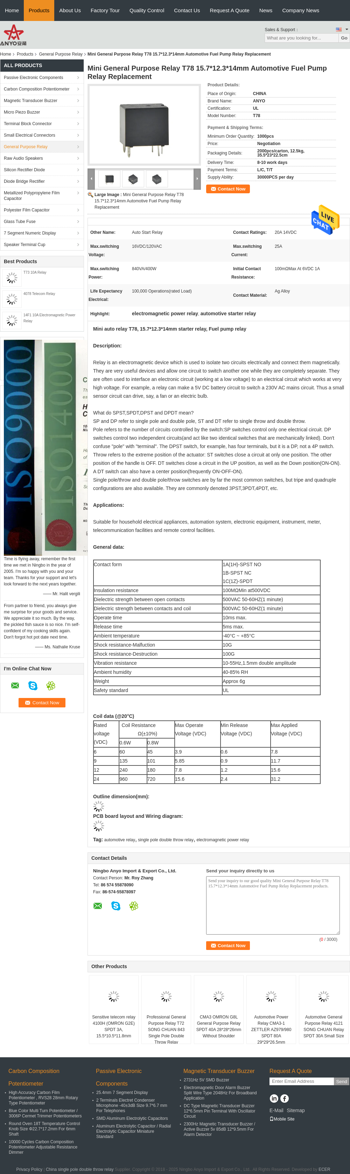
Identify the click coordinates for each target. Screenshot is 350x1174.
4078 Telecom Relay (39, 294)
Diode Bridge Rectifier (24, 181)
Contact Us (187, 10)
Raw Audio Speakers (23, 158)
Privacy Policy (29, 1169)
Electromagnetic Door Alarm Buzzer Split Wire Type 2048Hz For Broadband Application (220, 1093)
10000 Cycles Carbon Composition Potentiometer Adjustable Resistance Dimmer (43, 1147)
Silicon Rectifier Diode (24, 169)
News (266, 10)
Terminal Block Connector (28, 123)
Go (344, 38)
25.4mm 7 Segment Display (122, 1092)
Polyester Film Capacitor (27, 210)
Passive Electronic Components (33, 77)
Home (12, 10)
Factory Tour (105, 10)
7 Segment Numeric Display (30, 233)
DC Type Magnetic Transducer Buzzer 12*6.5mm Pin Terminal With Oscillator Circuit (219, 1111)
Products (39, 10)
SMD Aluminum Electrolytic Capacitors (132, 1118)
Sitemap (295, 1110)
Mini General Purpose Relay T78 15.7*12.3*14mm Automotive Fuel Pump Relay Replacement (139, 201)
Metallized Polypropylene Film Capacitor (31, 195)
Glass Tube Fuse (20, 221)
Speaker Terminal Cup (25, 244)
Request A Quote (229, 10)
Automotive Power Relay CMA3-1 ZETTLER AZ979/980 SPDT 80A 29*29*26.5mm (271, 1030)
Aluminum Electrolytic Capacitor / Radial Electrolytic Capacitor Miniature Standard (133, 1131)
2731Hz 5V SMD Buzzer (206, 1080)
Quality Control (147, 10)
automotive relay (119, 839)
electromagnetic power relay (222, 839)
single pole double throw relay (166, 839)
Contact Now (231, 189)
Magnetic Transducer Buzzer (30, 100)
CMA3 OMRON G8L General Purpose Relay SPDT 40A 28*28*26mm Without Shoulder (218, 1026)
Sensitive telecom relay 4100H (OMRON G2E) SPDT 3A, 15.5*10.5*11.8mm (113, 1026)
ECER (324, 1169)
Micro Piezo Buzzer (22, 112)
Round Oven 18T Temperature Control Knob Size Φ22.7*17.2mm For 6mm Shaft (44, 1129)
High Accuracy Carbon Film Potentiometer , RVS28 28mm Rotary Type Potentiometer (43, 1097)
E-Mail (277, 1110)
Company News (300, 10)
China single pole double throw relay (79, 1169)
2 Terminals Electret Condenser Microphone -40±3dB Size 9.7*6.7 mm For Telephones (131, 1105)
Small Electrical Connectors (29, 135)
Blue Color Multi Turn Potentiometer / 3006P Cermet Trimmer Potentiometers (45, 1113)
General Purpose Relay (61, 54)
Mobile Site (282, 1119)
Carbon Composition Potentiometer (36, 89)
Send (341, 1081)
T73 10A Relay (35, 272)
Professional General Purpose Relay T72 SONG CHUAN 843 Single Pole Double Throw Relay (166, 1030)
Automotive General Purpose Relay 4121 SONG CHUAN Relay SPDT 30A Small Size (323, 1026)
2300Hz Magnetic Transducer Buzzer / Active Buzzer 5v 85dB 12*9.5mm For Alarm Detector (219, 1129)
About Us (70, 10)
